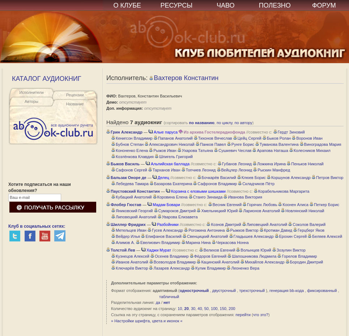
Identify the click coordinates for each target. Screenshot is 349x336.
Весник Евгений (225, 204)
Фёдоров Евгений (208, 256)
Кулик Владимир (208, 268)
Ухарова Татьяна (195, 150)
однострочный (194, 290)
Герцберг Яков (308, 230)
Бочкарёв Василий (216, 177)
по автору (243, 123)
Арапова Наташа (270, 150)
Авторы (31, 101)
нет (166, 302)
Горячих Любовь (260, 204)
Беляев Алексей (325, 236)
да (158, 302)
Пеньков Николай (305, 164)
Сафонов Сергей (129, 170)
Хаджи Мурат (156, 250)
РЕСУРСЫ (176, 5)
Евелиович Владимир (158, 242)
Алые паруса (163, 132)
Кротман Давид (276, 230)
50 (206, 308)
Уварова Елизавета (178, 217)
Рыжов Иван (162, 150)
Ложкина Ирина (269, 164)
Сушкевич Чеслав (232, 150)
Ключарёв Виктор (129, 268)
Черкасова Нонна (230, 242)
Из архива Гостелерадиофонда (212, 132)
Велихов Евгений (217, 250)
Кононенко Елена (129, 150)
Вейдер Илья (125, 236)
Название (75, 104)
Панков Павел (211, 144)
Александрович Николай (170, 144)
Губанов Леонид (235, 164)
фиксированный (322, 290)
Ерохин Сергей (291, 236)
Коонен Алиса (293, 204)
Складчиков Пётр (256, 184)
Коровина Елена (170, 197)
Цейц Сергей (247, 138)
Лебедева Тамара (130, 184)
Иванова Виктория (243, 197)
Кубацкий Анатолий (131, 197)
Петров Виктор (327, 177)
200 (232, 308)
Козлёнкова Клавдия (132, 156)
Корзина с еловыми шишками (196, 191)
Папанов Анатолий (173, 138)
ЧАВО (225, 5)
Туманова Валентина (277, 144)
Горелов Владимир (297, 256)
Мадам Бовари (164, 204)
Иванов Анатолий (129, 262)
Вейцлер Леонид (234, 170)
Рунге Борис (240, 144)
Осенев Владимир (169, 256)
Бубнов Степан (127, 144)
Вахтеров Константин (183, 78)
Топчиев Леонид (199, 170)
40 (199, 308)
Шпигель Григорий (174, 156)
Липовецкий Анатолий (134, 217)
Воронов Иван (307, 138)
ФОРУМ (324, 5)
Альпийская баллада (168, 164)
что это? (260, 315)
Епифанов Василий (161, 236)
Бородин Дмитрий (304, 262)
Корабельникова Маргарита (282, 191)
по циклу (224, 123)
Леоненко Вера (243, 268)
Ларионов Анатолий (259, 211)
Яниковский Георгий (132, 211)
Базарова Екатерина (171, 184)
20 (186, 308)
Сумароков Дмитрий (175, 211)
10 (180, 308)
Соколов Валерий (306, 224)
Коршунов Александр (289, 177)
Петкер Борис (324, 204)
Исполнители (31, 92)
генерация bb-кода (286, 290)
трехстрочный (252, 290)
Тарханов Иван (164, 170)
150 (223, 308)
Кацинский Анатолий (218, 262)
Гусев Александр (165, 230)
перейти (243, 315)
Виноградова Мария (320, 144)
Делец (161, 177)
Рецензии (75, 95)
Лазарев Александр (169, 268)
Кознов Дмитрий (224, 224)
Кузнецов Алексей (130, 256)
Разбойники (165, 224)
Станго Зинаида (206, 197)
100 (214, 308)
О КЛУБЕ (127, 5)
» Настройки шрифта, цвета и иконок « (147, 321)
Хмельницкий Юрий (217, 211)
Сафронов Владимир (215, 184)
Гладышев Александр (251, 236)
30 (193, 308)
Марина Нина (196, 242)
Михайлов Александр (263, 262)
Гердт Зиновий (289, 132)
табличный (169, 296)
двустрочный (224, 290)
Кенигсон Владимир (132, 138)
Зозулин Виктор (289, 250)
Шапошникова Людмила (251, 256)
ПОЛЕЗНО (275, 5)
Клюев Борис (251, 177)
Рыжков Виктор (242, 230)
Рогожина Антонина (204, 230)
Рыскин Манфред (271, 170)
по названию (201, 123)
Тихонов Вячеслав (213, 138)
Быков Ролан (277, 138)
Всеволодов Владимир (172, 262)
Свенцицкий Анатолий (205, 236)
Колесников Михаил (310, 150)
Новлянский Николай (302, 211)
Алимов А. (123, 242)
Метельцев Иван (128, 230)
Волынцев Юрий (253, 250)
